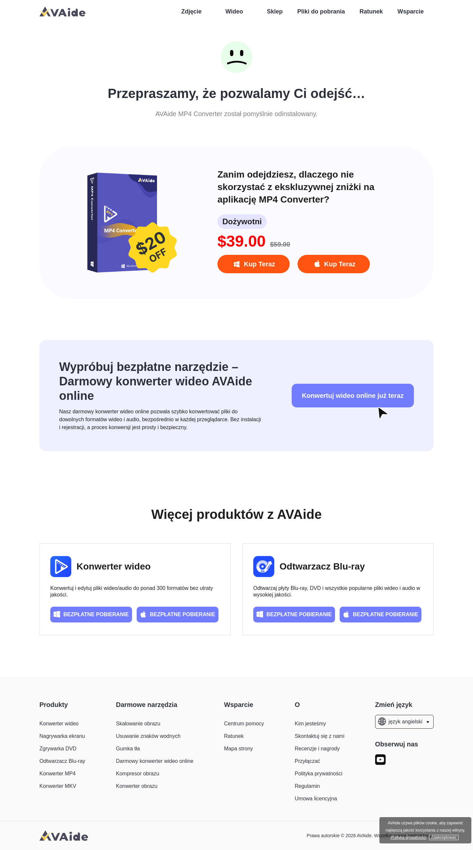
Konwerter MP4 (57, 773)
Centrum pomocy (244, 723)
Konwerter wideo (114, 566)
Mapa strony (238, 748)
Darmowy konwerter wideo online (154, 761)
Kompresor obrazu (137, 773)
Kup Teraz (253, 264)
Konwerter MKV (57, 786)
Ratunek (371, 11)
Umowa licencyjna (316, 798)
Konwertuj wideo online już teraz (353, 395)
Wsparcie (410, 11)
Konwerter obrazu (136, 786)
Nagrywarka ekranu (62, 736)
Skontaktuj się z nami (319, 736)
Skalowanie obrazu (138, 723)
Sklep (275, 11)
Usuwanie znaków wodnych (148, 736)
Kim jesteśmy (310, 723)
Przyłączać (307, 761)
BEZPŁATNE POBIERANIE (91, 614)
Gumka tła (128, 748)
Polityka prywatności (318, 773)
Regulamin (307, 786)
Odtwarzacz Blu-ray (322, 566)
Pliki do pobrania (321, 11)
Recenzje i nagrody (317, 748)
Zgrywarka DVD (58, 748)
